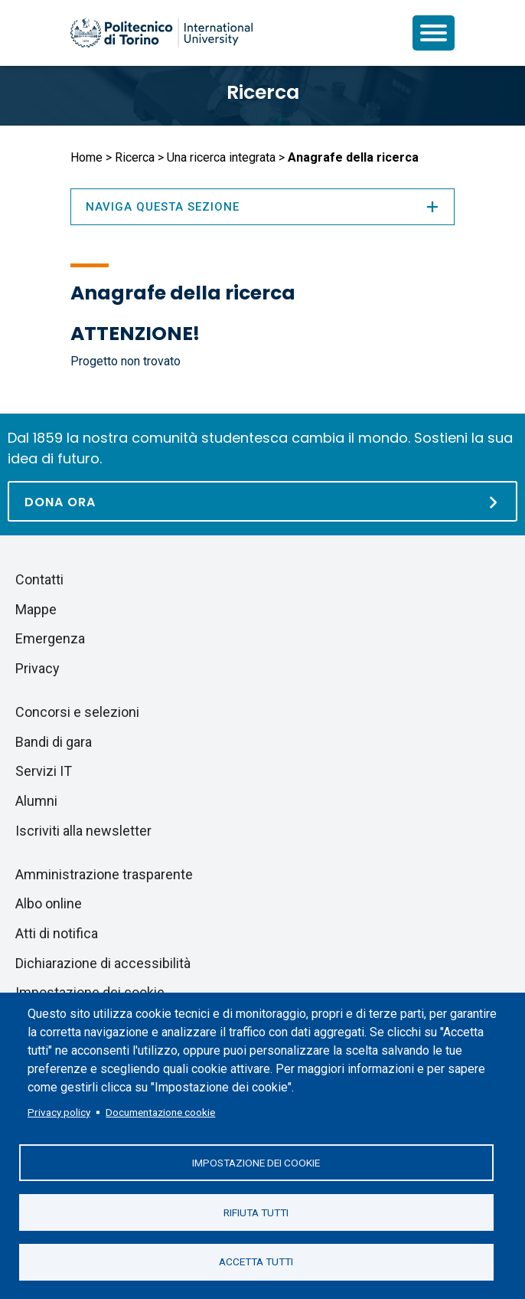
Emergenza (50, 638)
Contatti (39, 579)
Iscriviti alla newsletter (83, 831)
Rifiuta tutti (256, 1212)
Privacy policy (59, 1111)
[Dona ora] (262, 501)
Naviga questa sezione (262, 207)
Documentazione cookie (160, 1111)
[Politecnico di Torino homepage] (161, 32)
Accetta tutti (256, 1261)
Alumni (36, 801)
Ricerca (263, 92)
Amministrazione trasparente (104, 874)
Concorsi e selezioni (77, 712)
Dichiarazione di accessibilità (103, 963)
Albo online (48, 903)
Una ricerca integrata (221, 157)
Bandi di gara (53, 742)
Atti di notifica (56, 933)
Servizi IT (43, 771)
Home (86, 157)
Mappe (36, 609)
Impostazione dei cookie (256, 1162)
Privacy (37, 668)
